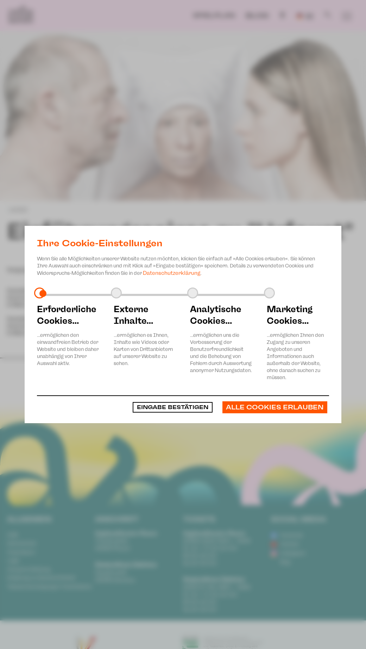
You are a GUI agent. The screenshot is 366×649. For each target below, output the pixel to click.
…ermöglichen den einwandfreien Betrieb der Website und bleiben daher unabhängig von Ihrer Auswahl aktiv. (68, 334)
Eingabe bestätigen (166, 407)
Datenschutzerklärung (171, 273)
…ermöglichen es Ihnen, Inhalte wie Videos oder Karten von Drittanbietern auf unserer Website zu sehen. (145, 334)
